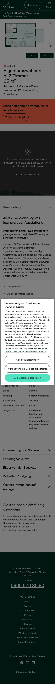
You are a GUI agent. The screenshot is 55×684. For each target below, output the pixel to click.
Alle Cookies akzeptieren (27, 377)
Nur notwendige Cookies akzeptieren (28, 368)
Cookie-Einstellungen (27, 359)
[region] (27, 342)
